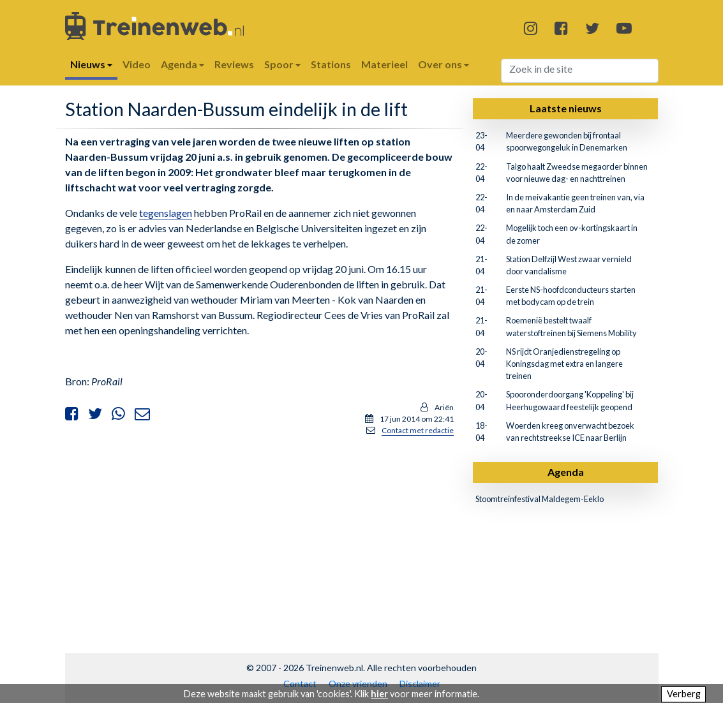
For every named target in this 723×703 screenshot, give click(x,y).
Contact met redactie (418, 430)
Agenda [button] (182, 64)
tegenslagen (165, 213)
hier (379, 693)
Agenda (566, 472)
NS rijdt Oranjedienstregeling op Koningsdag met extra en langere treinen (564, 363)
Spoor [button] (282, 64)
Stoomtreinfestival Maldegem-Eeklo (539, 499)
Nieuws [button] (91, 64)
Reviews (234, 64)
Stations (331, 64)
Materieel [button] (384, 64)
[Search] (580, 71)
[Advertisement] (259, 536)
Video (137, 64)
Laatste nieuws (566, 108)
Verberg (684, 693)
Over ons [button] (443, 64)
